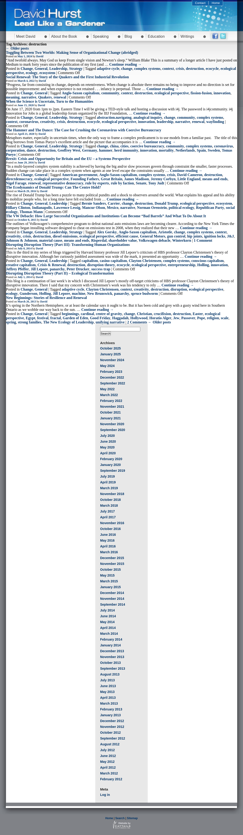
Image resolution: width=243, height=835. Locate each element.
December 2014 (112, 593)
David (39, 56)
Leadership (58, 69)
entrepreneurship (181, 265)
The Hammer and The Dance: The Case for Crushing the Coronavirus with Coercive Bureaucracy (83, 130)
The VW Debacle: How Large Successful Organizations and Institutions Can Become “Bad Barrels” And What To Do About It (106, 216)
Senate (141, 183)
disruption (179, 289)
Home (216, 3)
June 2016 (108, 534)
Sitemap (132, 818)
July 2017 (107, 511)
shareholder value (122, 240)
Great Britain (111, 179)
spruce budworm (144, 293)
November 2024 (112, 360)
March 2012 (109, 773)
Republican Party (210, 208)
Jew (176, 318)
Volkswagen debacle (155, 240)
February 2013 (111, 709)
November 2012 (112, 727)
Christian (144, 314)
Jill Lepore (39, 269)
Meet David (26, 36)
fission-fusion (201, 93)
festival (43, 318)
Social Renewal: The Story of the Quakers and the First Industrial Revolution (67, 77)
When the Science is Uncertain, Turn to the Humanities (49, 101)
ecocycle (212, 69)
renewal (60, 97)
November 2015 (112, 564)
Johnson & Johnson (21, 240)
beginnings (70, 314)
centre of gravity (109, 314)
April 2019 (108, 482)
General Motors (152, 236)
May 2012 (107, 762)
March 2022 (109, 395)
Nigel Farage (16, 183)
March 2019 (109, 488)
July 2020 (107, 436)
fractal (55, 318)
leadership (165, 122)
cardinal (87, 314)
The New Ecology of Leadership (68, 322)
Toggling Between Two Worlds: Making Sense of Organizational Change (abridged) (72, 52)
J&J (230, 236)
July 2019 (107, 476)
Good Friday (100, 318)
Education (156, 36)
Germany (89, 150)
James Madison (136, 179)
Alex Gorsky (107, 232)
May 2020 (107, 447)
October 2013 (110, 663)
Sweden (214, 150)
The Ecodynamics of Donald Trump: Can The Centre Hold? (53, 187)
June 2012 (108, 756)
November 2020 (112, 424)
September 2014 (112, 604)
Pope (201, 318)
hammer (105, 150)
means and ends (214, 179)
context (168, 69)
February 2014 (111, 639)
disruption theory (101, 265)
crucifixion (162, 314)
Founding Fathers (85, 179)
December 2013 (112, 651)
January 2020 (110, 465)
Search (120, 818)
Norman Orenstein (152, 208)
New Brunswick (99, 293)
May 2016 (107, 540)
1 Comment (203, 240)
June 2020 (108, 441)
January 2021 (110, 418)
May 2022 (107, 389)
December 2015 (112, 558)
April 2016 (108, 546)
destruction (195, 69)
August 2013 (109, 674)
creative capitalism (21, 265)
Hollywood (139, 318)
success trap (100, 269)
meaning (13, 97)
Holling (203, 265)
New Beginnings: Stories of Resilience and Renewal (46, 298)
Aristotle (165, 232)
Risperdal (99, 240)
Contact (200, 3)
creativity (47, 122)
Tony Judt (156, 183)
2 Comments (137, 322)
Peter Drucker (78, 269)
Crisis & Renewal (52, 265)
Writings (187, 36)
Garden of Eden (75, 318)
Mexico (112, 208)
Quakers (45, 97)
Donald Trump (166, 203)
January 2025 (110, 354)
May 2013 (107, 692)
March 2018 (109, 505)
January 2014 (110, 645)
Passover (188, 318)
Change (27, 69)
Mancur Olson (93, 208)
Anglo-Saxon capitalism (80, 93)
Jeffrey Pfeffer (17, 269)
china (114, 146)
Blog (128, 36)
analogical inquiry (147, 117)
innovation (221, 93)
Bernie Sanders (94, 203)
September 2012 (112, 738)
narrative (28, 97)
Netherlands (185, 150)
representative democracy (63, 183)
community (110, 93)
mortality (166, 150)
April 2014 (108, 628)
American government (79, 175)
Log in (105, 795)
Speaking (101, 36)
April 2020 (108, 453)
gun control (176, 236)
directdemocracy (19, 179)
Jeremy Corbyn (163, 179)
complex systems (147, 69)
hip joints (194, 236)
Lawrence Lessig (67, 208)
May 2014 (107, 622)
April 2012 (108, 767)
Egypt (30, 318)
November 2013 (112, 657)
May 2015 (107, 575)
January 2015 (110, 587)
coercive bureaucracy (147, 146)
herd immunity (126, 150)
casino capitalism (113, 261)
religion (213, 318)
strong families (29, 322)
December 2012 (112, 721)
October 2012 (110, 732)
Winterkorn (181, 240)
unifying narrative (110, 322)
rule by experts (97, 183)
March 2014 (109, 633)
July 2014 (107, 610)
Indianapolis (42, 208)
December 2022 (112, 377)
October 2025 (110, 348)
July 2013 (107, 680)
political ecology (181, 208)
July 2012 (107, 750)
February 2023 (111, 371)
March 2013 (109, 703)
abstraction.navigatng (114, 117)
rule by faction (122, 183)
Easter (198, 314)
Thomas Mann (31, 212)
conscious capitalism (207, 261)
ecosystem (47, 73)
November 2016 (112, 523)
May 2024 (107, 366)
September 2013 (112, 668)
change (126, 69)
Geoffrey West (69, 150)
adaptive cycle (108, 69)
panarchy (57, 269)
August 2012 (109, 744)
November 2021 (112, 406)
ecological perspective (171, 93)
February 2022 (111, 401)
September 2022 (112, 383)
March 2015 (109, 581)
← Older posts (17, 48)
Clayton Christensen (145, 261)
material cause (50, 240)
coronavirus (28, 122)
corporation (15, 150)
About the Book (64, 36)
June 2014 (108, 616)
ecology (32, 73)
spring (11, 322)
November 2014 (112, 599)
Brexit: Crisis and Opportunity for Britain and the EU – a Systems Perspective (68, 159)
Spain (201, 150)
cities (124, 146)
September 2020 (112, 430)
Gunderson (28, 293)
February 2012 (111, 779)
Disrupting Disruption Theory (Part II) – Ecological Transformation (60, 273)
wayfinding (215, 122)
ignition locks (214, 236)
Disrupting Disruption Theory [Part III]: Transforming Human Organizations (68, 245)
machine (78, 293)
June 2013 (108, 686)
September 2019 (112, 470)
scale (225, 318)
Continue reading (125, 64)
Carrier (114, 203)
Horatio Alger (160, 318)
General (41, 69)
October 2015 (110, 569)
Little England (188, 179)
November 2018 (112, 494)
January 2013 (110, 715)
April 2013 (108, 697)
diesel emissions (65, 236)
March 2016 (109, 552)
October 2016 (110, 529)
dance (31, 150)
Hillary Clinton (18, 208)
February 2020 (111, 459)
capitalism (90, 261)
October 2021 (110, 412)
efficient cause (127, 236)
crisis (180, 69)
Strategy (76, 69)
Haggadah (120, 318)
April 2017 (108, 517)
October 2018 (110, 500)
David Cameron (189, 175)
